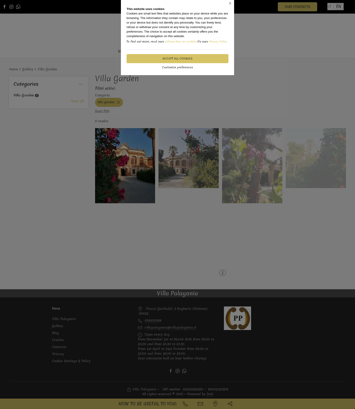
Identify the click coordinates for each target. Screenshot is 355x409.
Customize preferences (177, 67)
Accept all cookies (177, 58)
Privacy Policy (218, 41)
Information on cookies (181, 41)
